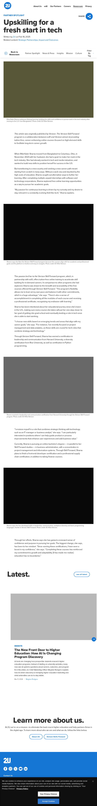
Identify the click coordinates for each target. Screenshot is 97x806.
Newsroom (78, 6)
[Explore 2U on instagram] (10, 769)
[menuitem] (37, 6)
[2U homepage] (7, 5)
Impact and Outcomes (48, 40)
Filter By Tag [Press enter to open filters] (90, 53)
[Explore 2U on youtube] (20, 769)
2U (14, 36)
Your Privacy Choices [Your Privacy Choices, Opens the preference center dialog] (48, 794)
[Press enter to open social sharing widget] (86, 16)
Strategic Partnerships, (28, 40)
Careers (67, 6)
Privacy (88, 6)
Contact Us (8, 776)
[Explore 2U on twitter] (15, 769)
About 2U (36, 737)
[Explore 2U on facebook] (5, 769)
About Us (37, 6)
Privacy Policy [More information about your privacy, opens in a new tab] (22, 789)
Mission (69, 53)
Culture (78, 53)
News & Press (48, 53)
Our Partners (55, 6)
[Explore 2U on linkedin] (26, 769)
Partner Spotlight (32, 53)
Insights (60, 53)
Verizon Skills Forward (56, 737)
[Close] (93, 782)
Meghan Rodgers (32, 679)
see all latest (81, 574)
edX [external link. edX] (46, 6)
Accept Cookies (48, 802)
